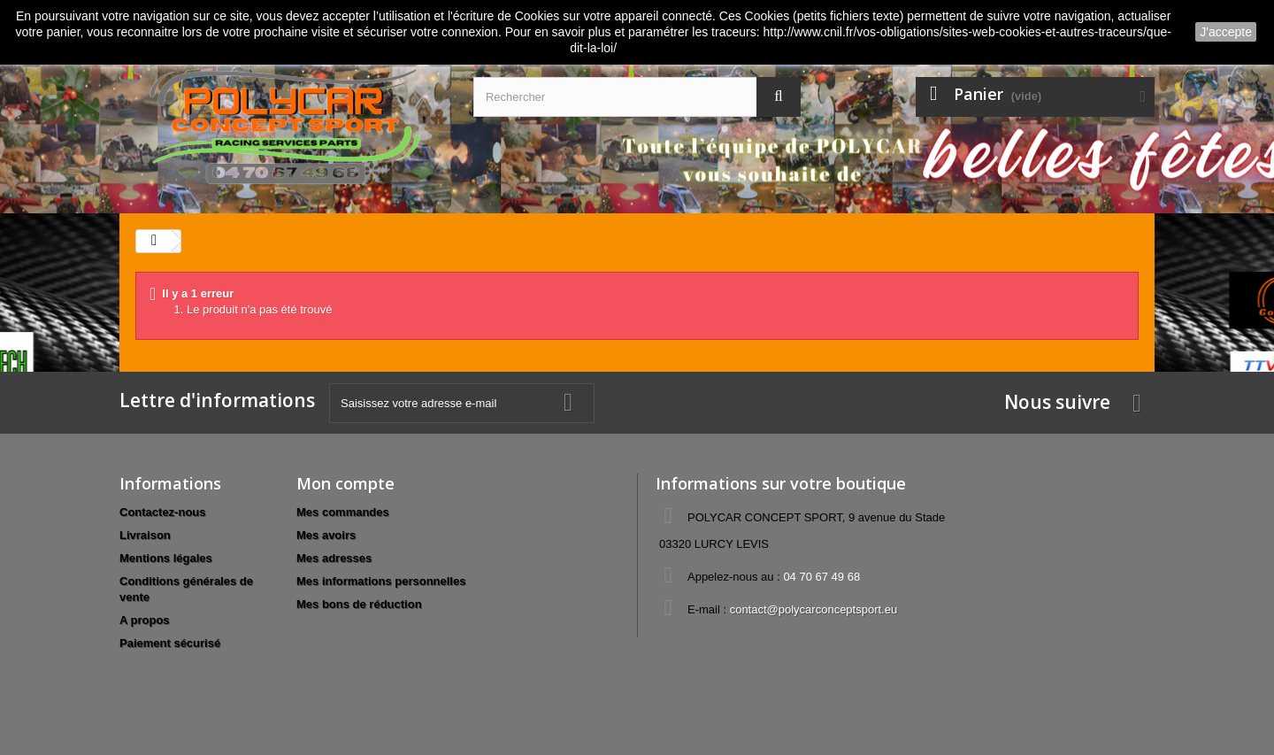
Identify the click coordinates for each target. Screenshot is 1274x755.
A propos (144, 620)
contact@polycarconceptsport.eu (814, 609)
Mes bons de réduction (359, 604)
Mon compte (345, 483)
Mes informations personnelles (380, 581)
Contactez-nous (162, 512)
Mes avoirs (326, 535)
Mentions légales (165, 558)
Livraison (145, 535)
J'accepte (1226, 32)
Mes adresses (334, 558)
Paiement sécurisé (169, 643)
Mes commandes (342, 512)
